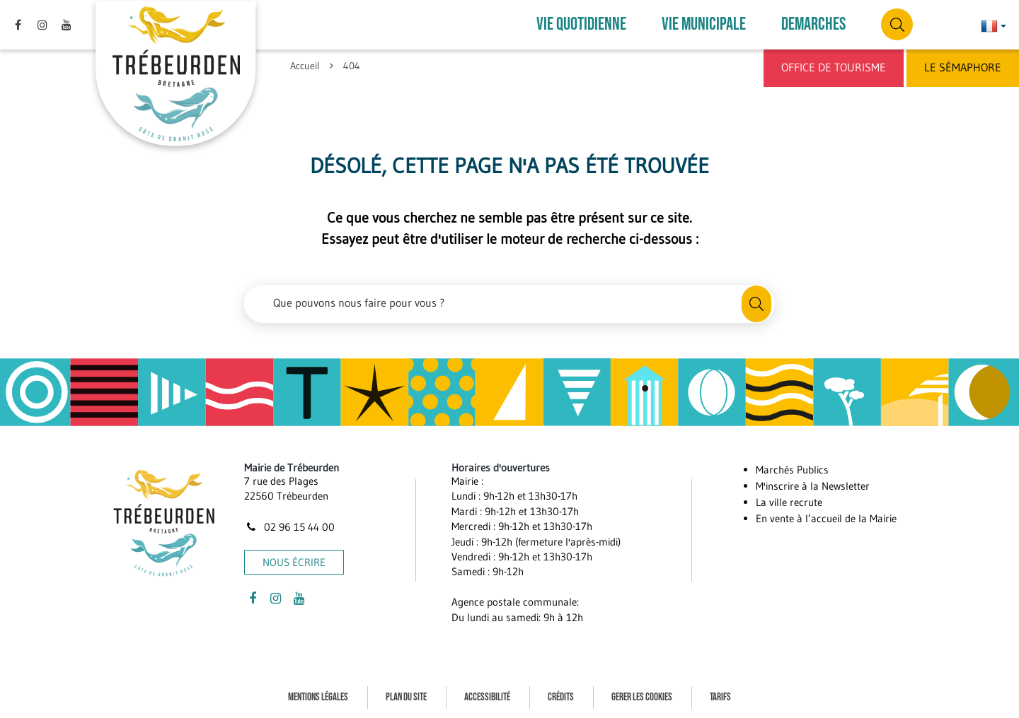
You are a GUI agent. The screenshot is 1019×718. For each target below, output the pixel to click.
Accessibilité (487, 695)
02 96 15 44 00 (289, 525)
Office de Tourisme (833, 67)
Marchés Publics (792, 468)
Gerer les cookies (641, 695)
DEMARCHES (813, 24)
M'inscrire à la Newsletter (813, 484)
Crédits (561, 695)
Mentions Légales (318, 695)
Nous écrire (294, 561)
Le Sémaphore (962, 67)
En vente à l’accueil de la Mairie (826, 517)
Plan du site (406, 695)
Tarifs (720, 695)
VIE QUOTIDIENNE (581, 24)
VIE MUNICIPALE (704, 24)
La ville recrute (789, 500)
